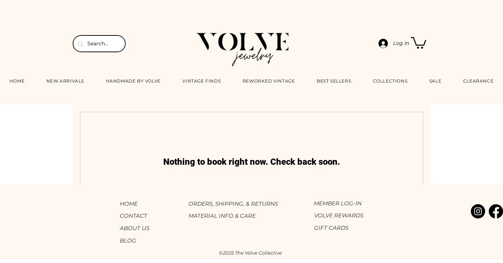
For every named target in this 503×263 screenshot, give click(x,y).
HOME (129, 203)
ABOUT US (134, 228)
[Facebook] (496, 211)
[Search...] (98, 44)
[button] (418, 42)
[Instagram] (478, 211)
